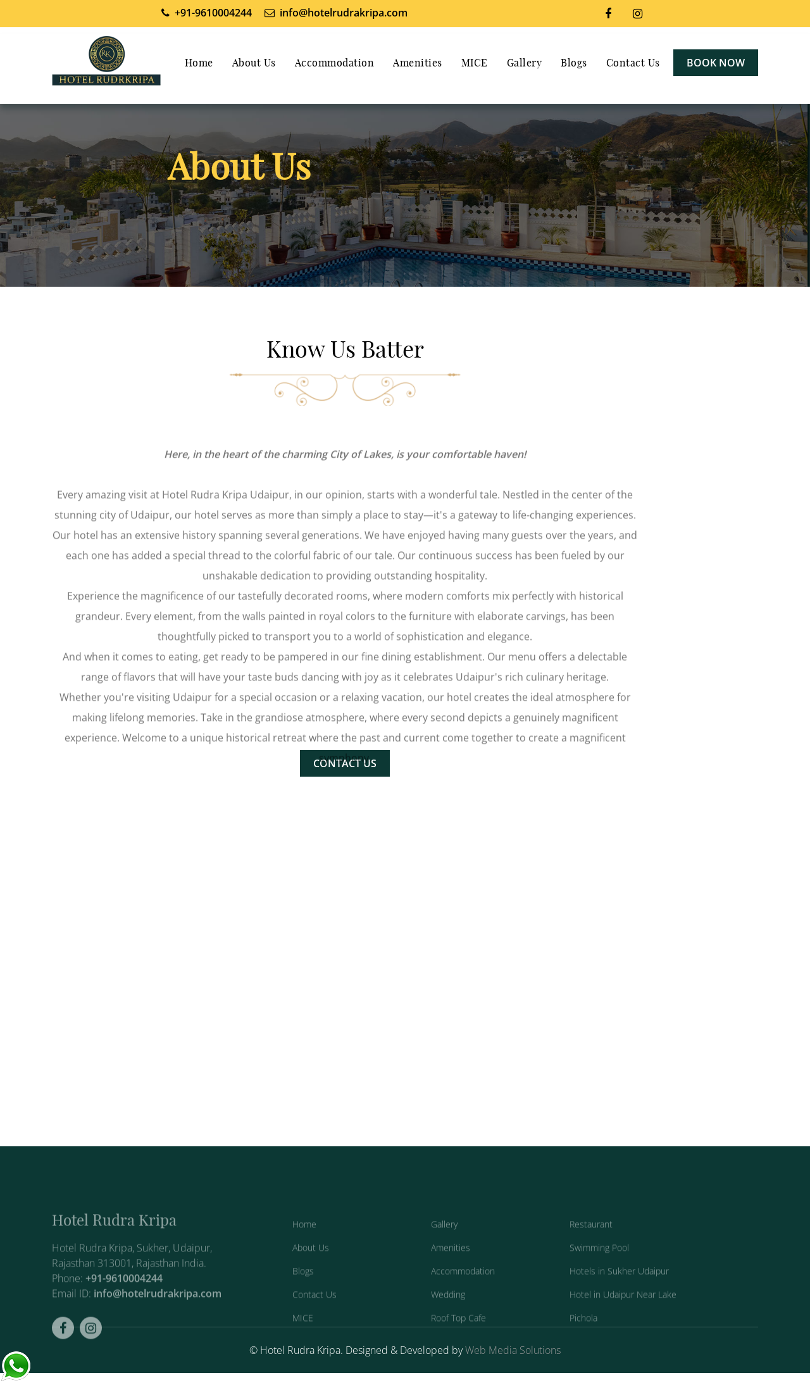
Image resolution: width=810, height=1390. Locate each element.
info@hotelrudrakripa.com (157, 1310)
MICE (474, 63)
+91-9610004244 (124, 1295)
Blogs (574, 63)
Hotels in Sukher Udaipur (619, 1287)
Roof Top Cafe (458, 1334)
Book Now (716, 63)
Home (199, 63)
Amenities (417, 63)
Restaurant (591, 1240)
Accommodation (335, 63)
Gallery (524, 63)
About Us (254, 63)
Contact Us (633, 63)
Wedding (448, 1311)
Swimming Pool (599, 1264)
